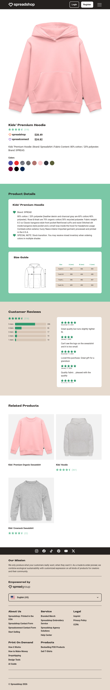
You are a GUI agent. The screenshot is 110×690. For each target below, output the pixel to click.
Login (74, 4)
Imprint (76, 616)
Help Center (46, 635)
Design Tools (14, 659)
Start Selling (14, 632)
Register (87, 4)
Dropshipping (14, 655)
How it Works (14, 647)
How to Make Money (18, 651)
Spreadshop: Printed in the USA (21, 618)
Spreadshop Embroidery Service (52, 622)
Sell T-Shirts (46, 651)
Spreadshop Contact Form (20, 623)
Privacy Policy (80, 620)
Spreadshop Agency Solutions (50, 629)
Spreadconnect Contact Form (22, 627)
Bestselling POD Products (53, 647)
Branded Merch (48, 616)
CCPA (76, 624)
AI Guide (12, 664)
